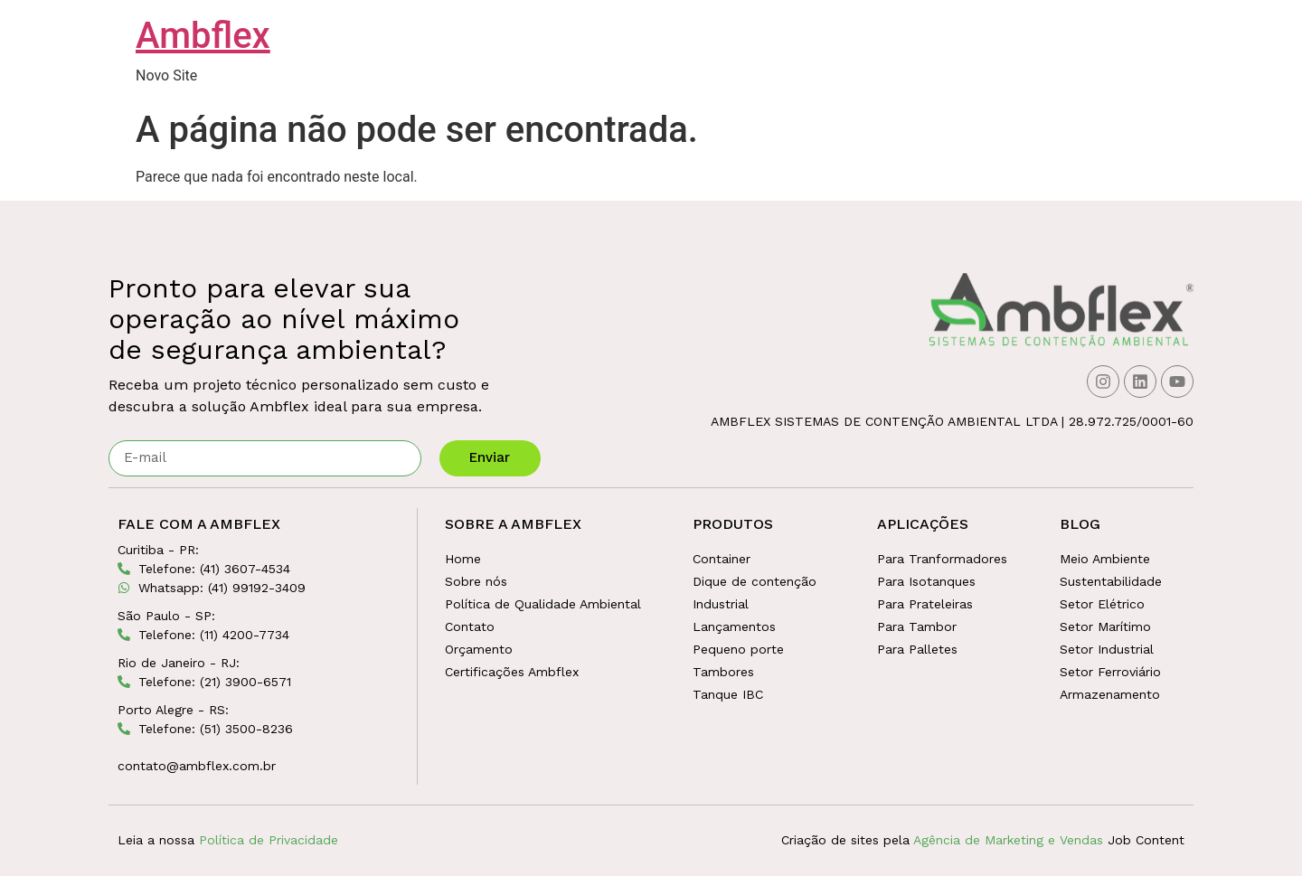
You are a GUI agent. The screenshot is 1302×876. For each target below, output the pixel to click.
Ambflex (203, 35)
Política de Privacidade (268, 840)
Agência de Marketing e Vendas (1008, 840)
